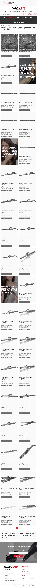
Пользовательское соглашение (10, 580)
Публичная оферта (8, 578)
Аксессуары (30, 19)
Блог (24, 575)
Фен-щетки (31, 17)
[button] (9, 3)
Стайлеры (18, 19)
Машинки (6, 19)
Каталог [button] (6, 11)
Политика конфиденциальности (29, 578)
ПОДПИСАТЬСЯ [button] (18, 556)
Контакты (30, 11)
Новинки (24, 11)
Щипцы (18, 17)
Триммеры (12, 19)
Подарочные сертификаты (18, 22)
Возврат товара (26, 571)
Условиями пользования (16, 559)
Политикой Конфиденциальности (24, 558)
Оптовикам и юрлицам (15, 11)
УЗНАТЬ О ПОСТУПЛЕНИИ (6, 109)
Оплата (24, 569)
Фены (5, 17)
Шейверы (24, 19)
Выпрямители (24, 17)
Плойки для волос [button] (11, 17)
